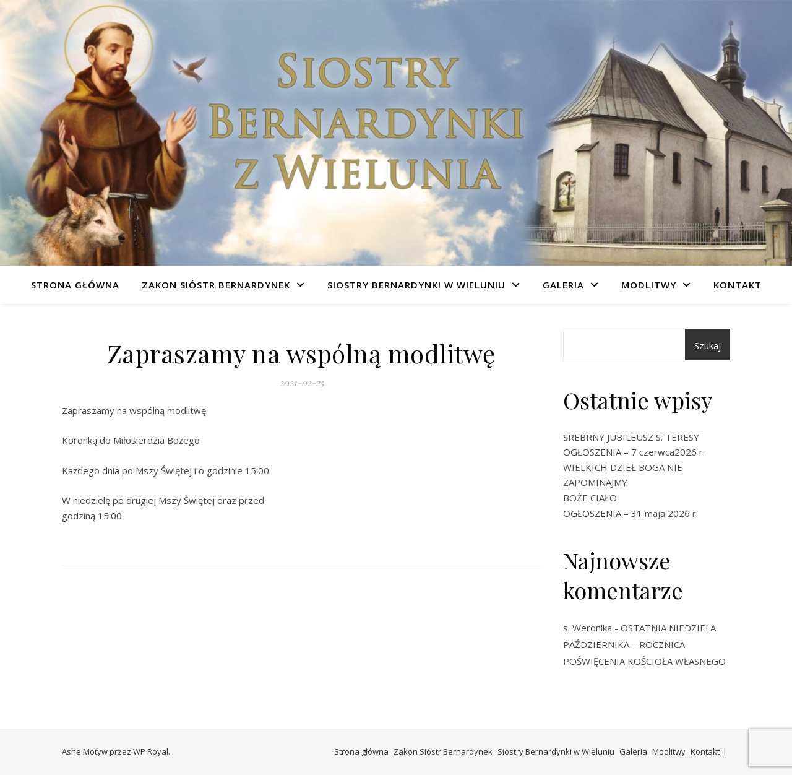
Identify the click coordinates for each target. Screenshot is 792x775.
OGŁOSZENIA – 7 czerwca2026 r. (634, 452)
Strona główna (75, 285)
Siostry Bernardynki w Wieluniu (416, 285)
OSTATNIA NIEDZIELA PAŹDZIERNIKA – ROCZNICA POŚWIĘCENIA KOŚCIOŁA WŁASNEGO (644, 644)
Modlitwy (648, 285)
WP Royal (150, 751)
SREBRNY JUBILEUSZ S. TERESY (631, 437)
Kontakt (737, 285)
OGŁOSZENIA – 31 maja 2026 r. (630, 513)
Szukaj (707, 345)
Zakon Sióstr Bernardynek (216, 285)
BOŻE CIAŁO (590, 497)
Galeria (563, 285)
